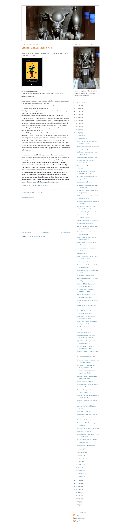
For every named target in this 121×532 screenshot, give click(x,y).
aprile (80, 467)
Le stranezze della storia (84, 182)
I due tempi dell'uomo (84, 411)
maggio (80, 464)
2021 (77, 117)
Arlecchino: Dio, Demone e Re (86, 212)
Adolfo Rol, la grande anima (86, 445)
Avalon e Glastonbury (84, 332)
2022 (77, 114)
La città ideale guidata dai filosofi (87, 157)
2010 (77, 496)
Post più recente (26, 232)
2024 (77, 108)
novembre (81, 139)
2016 (77, 133)
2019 (77, 124)
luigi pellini (77, 521)
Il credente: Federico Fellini (85, 275)
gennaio (80, 476)
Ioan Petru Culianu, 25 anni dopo (87, 420)
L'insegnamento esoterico (85, 223)
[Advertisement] (39, 214)
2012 (77, 489)
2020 (77, 120)
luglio (80, 458)
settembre (81, 452)
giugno (80, 461)
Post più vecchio (65, 232)
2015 (77, 480)
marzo (80, 470)
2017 (77, 130)
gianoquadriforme (79, 518)
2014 (77, 483)
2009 (77, 499)
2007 (77, 505)
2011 (77, 493)
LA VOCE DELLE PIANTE (86, 357)
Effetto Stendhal (82, 253)
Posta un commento (28, 197)
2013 (77, 486)
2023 (77, 111)
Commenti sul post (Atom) (36, 236)
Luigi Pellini (60, 9)
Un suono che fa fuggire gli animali (88, 428)
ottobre (80, 449)
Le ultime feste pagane (84, 431)
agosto (80, 455)
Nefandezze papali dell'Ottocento (87, 220)
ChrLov (76, 515)
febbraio (80, 473)
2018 (77, 127)
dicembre (81, 135)
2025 (77, 105)
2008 (77, 502)
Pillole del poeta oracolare (85, 381)
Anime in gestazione (83, 262)
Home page (45, 232)
